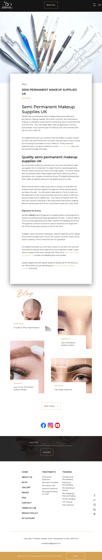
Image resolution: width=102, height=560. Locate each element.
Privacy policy (30, 513)
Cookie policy (57, 556)
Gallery (26, 487)
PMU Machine (68, 505)
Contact (27, 503)
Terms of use (29, 508)
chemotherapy (64, 146)
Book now (51, 5)
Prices (25, 492)
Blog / (24, 84)
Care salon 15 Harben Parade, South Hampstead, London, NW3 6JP (51, 539)
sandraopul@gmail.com (51, 543)
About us (27, 477)
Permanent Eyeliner (50, 482)
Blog (24, 482)
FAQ (24, 498)
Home (25, 472)
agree (75, 556)
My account (28, 518)
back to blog (51, 406)
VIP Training (67, 502)
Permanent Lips (48, 485)
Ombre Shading (68, 499)
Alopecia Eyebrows (49, 489)
